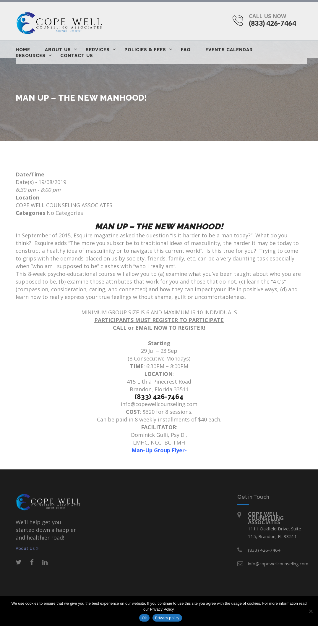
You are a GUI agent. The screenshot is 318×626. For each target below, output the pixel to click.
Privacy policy (167, 617)
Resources (31, 55)
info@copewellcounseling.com (159, 404)
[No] (311, 611)
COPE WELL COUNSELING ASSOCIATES (64, 205)
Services (98, 49)
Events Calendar (229, 49)
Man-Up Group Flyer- (159, 450)
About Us (58, 49)
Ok (144, 617)
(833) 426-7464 (272, 23)
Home (23, 49)
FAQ (186, 49)
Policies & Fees (145, 49)
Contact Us (76, 55)
